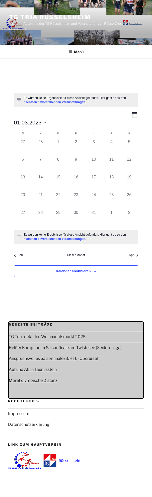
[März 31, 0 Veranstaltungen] (94, 218)
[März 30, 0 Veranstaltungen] (76, 218)
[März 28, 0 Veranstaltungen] (40, 218)
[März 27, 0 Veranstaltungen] (23, 218)
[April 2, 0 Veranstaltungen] (129, 218)
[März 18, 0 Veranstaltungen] (111, 183)
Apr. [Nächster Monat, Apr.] (133, 255)
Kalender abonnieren (73, 271)
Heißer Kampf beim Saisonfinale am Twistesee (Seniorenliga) (65, 347)
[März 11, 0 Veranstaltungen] (111, 165)
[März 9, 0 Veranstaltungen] (76, 165)
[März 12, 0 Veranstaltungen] (129, 165)
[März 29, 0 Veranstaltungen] (58, 218)
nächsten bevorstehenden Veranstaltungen (54, 102)
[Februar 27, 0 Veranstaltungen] (23, 148)
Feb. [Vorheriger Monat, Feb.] (19, 255)
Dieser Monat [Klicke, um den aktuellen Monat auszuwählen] (76, 255)
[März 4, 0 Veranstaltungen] (111, 148)
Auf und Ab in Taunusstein (33, 369)
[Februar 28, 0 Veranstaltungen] (40, 148)
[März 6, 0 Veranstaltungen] (23, 165)
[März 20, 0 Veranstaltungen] (23, 201)
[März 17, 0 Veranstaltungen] (94, 183)
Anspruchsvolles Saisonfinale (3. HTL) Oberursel (53, 358)
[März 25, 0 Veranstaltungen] (111, 201)
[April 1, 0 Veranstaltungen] (111, 218)
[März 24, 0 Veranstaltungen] (94, 201)
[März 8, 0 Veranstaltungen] (58, 165)
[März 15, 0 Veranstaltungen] (58, 183)
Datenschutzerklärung (28, 424)
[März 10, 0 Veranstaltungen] (94, 165)
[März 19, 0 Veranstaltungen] (129, 183)
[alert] (76, 100)
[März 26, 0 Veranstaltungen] (129, 201)
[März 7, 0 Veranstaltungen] (40, 165)
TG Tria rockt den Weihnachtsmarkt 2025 (47, 336)
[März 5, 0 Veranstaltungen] (129, 148)
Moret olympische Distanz (33, 380)
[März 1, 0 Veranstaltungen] (58, 148)
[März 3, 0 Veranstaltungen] (94, 148)
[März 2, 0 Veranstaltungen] (76, 148)
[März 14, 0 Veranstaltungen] (40, 183)
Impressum (18, 413)
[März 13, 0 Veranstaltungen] (23, 183)
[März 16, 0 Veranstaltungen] (76, 183)
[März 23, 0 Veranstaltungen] (76, 201)
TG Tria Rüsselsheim (49, 17)
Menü (76, 52)
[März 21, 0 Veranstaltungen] (40, 201)
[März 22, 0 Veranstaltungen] (58, 201)
